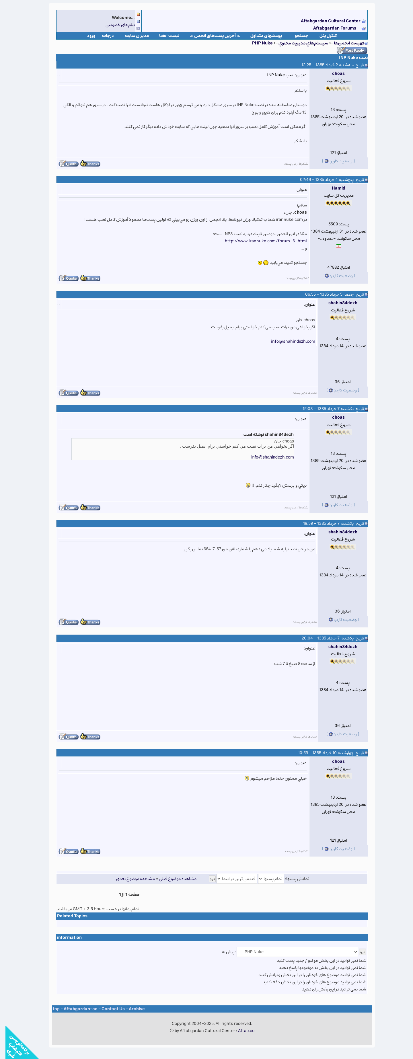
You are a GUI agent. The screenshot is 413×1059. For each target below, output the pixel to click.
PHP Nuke (257, 43)
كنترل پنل (323, 36)
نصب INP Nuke (348, 58)
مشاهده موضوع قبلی (172, 879)
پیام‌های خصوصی (114, 25)
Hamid (333, 188)
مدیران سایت (131, 36)
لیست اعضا (164, 36)
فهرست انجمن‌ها (343, 43)
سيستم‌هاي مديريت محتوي (298, 43)
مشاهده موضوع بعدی (130, 879)
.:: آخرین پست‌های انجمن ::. (209, 36)
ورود (86, 36)
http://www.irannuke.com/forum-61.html (260, 241)
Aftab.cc (241, 1031)
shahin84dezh (337, 303)
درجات (102, 36)
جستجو (296, 36)
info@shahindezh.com (288, 341)
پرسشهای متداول (260, 36)
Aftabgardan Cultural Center (325, 21)
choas (333, 73)
